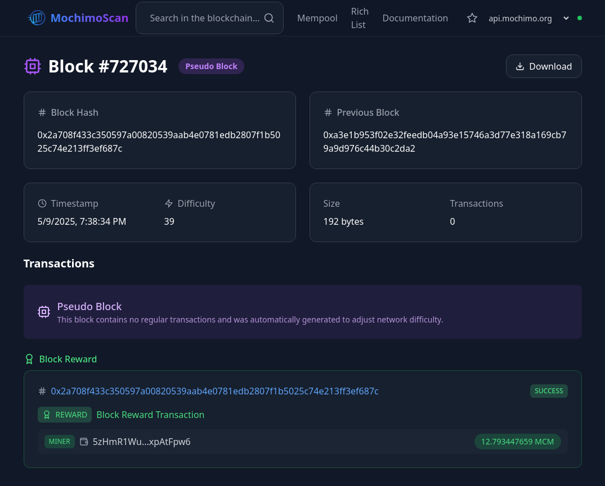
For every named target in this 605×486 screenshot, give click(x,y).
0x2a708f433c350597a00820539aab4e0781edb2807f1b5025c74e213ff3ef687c (215, 391)
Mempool (317, 18)
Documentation (415, 18)
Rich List (360, 18)
